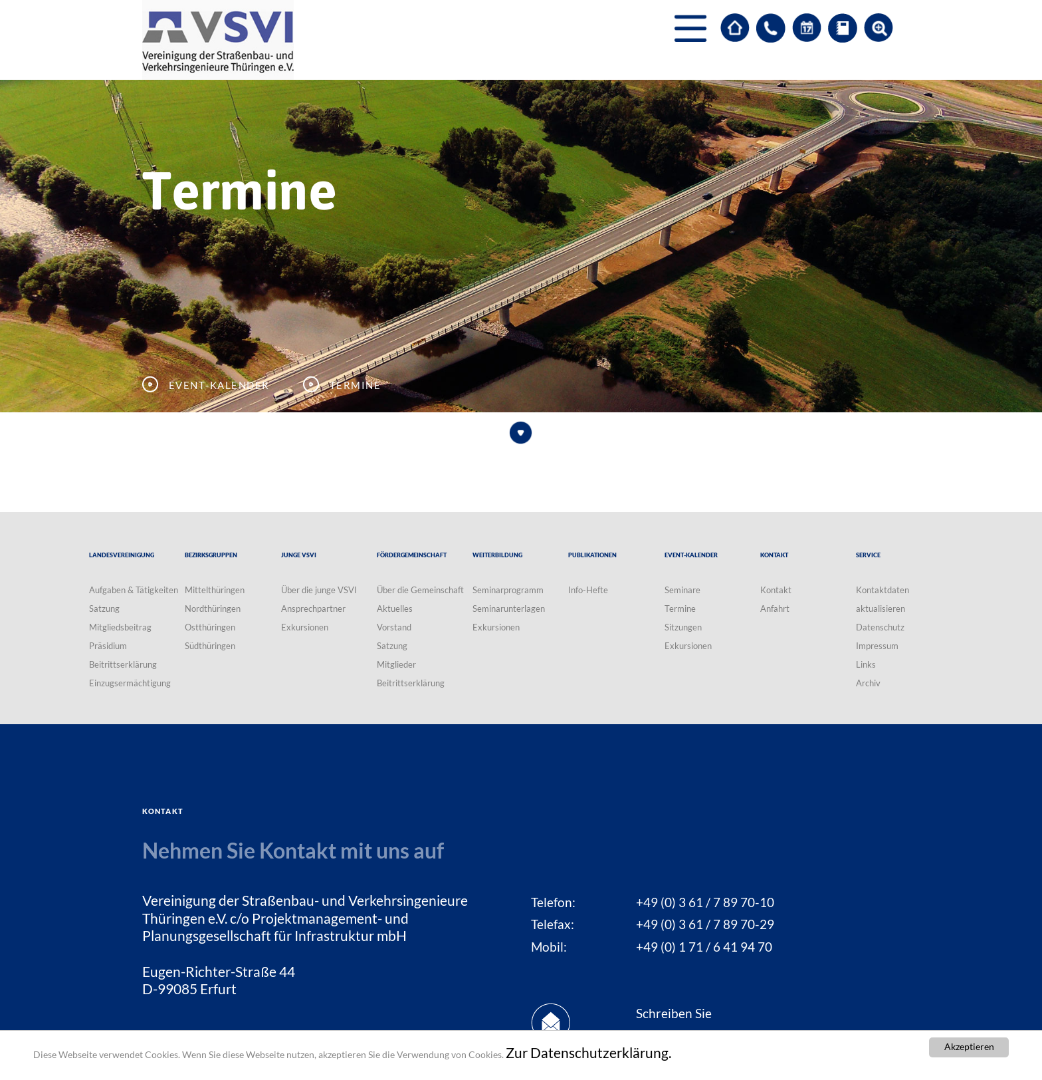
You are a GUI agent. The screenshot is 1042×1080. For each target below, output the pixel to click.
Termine (680, 608)
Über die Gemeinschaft (420, 590)
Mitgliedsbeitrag (120, 627)
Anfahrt (774, 608)
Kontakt (775, 590)
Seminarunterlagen (508, 608)
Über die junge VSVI (319, 590)
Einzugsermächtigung (130, 683)
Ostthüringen (210, 627)
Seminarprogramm (508, 590)
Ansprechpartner (313, 608)
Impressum (877, 645)
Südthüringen (210, 645)
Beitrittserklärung (123, 664)
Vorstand (394, 627)
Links (866, 664)
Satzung (104, 608)
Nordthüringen (213, 608)
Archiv (868, 683)
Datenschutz (880, 627)
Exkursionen (304, 627)
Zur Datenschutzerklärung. (588, 1052)
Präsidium (108, 645)
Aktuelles (395, 608)
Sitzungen (683, 627)
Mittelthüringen (215, 590)
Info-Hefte (588, 590)
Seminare (682, 590)
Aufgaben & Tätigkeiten (133, 590)
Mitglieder (396, 664)
